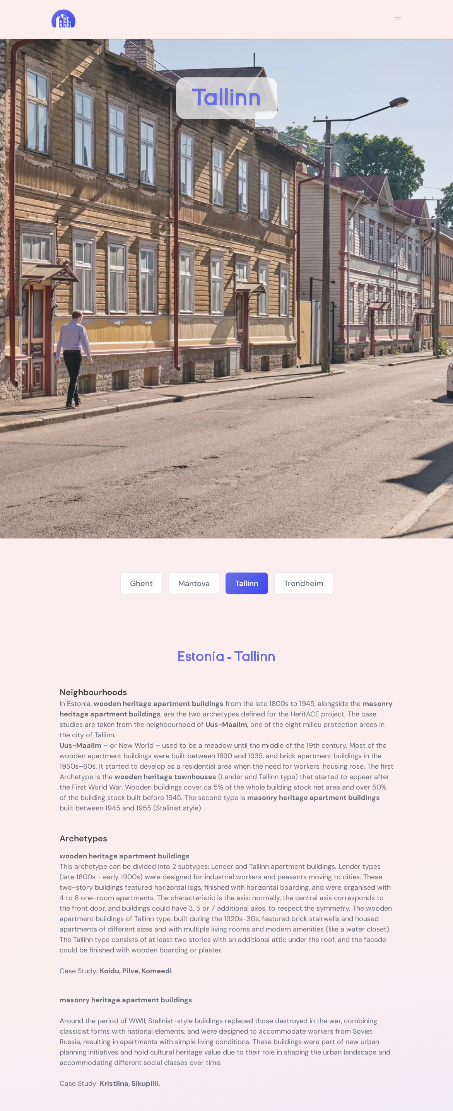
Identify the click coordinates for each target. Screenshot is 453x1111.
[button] (398, 19)
